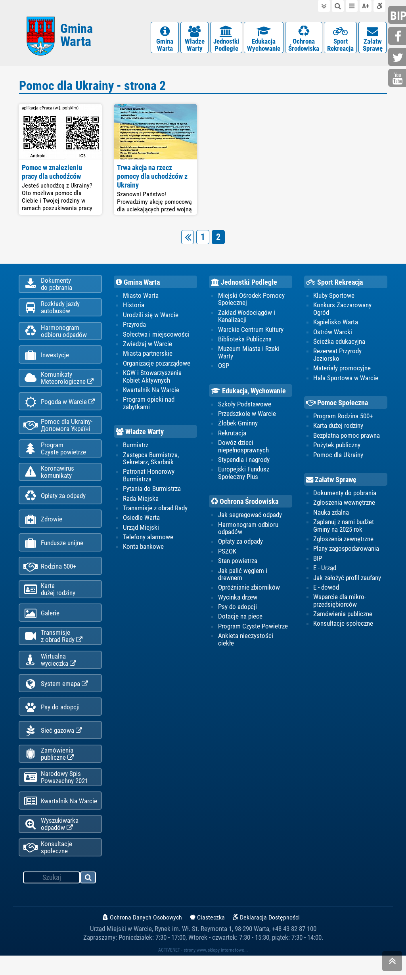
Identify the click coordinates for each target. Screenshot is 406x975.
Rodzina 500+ (49, 577)
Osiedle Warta (141, 520)
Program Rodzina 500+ (343, 418)
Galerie (41, 625)
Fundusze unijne (53, 553)
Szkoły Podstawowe (244, 406)
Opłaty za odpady (54, 504)
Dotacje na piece (240, 619)
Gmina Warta (138, 284)
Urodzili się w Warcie (150, 317)
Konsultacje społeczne (47, 866)
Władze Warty (140, 434)
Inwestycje (46, 359)
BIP (317, 561)
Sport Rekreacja (334, 284)
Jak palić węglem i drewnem (242, 576)
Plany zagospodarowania (346, 551)
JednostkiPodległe (226, 39)
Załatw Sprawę (331, 482)
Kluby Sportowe (333, 297)
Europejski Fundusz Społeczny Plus (243, 475)
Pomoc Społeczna (337, 404)
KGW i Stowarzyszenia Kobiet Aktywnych (152, 378)
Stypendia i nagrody (244, 462)
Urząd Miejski (141, 530)
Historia (133, 307)
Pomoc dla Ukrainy (338, 457)
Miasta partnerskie (147, 355)
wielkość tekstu (366, 6)
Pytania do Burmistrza (152, 491)
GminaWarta (165, 39)
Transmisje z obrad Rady (155, 510)
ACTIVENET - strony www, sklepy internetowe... (203, 969)
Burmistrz (135, 447)
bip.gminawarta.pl (398, 16)
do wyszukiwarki (338, 6)
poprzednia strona (189, 238)
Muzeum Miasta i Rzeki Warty (249, 354)
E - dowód (326, 590)
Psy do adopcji (51, 722)
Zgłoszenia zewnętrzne (343, 541)
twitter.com (398, 58)
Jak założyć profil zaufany (347, 580)
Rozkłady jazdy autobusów (51, 310)
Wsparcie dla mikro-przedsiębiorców (339, 603)
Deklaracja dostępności (379, 6)
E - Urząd (324, 571)
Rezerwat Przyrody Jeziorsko (337, 356)
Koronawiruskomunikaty (48, 479)
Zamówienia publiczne (48, 770)
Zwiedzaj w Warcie (147, 346)
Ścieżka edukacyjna (339, 343)
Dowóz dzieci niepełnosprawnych (243, 448)
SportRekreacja (340, 39)
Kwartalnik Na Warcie (60, 819)
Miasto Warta (141, 297)
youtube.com (398, 79)
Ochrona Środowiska (244, 504)
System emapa (55, 698)
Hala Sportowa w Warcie (345, 380)
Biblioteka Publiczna (245, 341)
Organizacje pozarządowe (156, 365)
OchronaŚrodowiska (303, 39)
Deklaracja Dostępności (266, 937)
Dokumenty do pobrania (344, 495)
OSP (223, 368)
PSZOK (227, 553)
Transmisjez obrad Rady (52, 649)
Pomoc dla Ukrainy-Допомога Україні (57, 431)
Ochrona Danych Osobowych (142, 937)
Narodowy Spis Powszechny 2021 (55, 794)
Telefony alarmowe (148, 540)
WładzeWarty (194, 39)
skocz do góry (392, 963)
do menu (352, 6)
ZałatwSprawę (372, 39)
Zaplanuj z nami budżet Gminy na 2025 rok (343, 527)
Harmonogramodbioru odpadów (55, 334)
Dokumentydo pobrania (47, 286)
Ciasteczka (207, 937)
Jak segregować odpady (250, 517)
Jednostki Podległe (244, 284)
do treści (324, 6)
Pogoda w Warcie (59, 408)
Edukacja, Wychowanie (248, 393)
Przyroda (134, 326)
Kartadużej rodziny (49, 600)
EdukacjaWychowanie (263, 39)
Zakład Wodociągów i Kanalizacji (246, 318)
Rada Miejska (141, 501)
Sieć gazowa (52, 746)
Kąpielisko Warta (335, 324)
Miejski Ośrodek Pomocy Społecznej (251, 300)
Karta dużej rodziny (338, 428)
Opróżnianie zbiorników (249, 590)
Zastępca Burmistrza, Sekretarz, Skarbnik (151, 460)
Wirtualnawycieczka (49, 673)
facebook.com (398, 37)
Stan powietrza (237, 563)
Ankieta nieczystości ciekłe (245, 641)
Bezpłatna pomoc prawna (346, 437)
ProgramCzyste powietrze (54, 455)
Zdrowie (42, 529)
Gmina (76, 37)
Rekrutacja (232, 435)
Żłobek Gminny (238, 425)
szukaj (88, 898)
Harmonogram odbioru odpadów (248, 530)
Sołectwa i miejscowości (156, 336)
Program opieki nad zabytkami (148, 405)
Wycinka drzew (237, 600)
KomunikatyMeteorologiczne (58, 383)
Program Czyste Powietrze (253, 629)
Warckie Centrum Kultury (250, 331)
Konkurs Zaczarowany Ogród (342, 310)
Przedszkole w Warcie (247, 415)
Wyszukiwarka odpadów (51, 842)
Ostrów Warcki (332, 333)
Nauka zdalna (331, 515)
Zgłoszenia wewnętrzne (344, 505)
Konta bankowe (143, 549)
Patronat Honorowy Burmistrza (148, 477)
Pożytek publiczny (336, 447)
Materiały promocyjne (342, 370)
